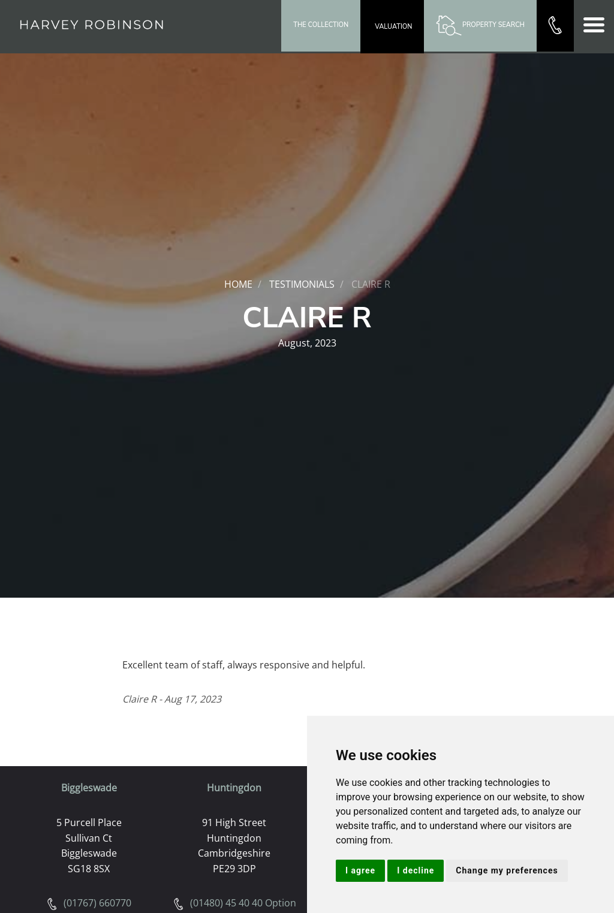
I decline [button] (415, 870)
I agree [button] (360, 870)
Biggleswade (89, 787)
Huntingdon (234, 787)
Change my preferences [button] (507, 870)
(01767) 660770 (88, 902)
